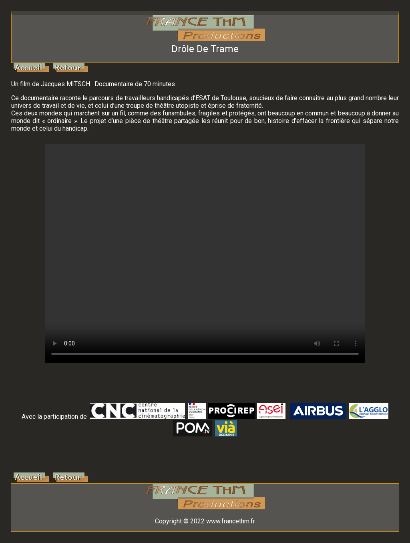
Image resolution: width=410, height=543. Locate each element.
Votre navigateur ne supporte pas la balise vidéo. (205, 253)
